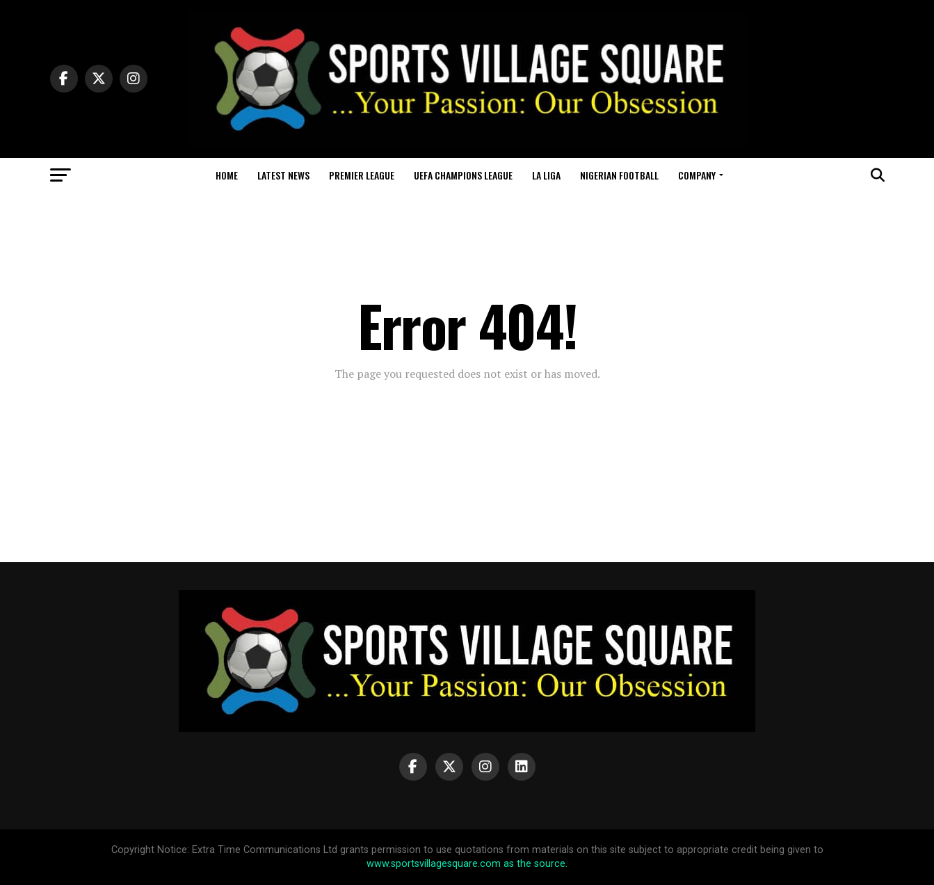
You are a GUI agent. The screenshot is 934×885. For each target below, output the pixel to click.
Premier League (361, 175)
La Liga (546, 175)
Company (697, 175)
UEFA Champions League (463, 175)
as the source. (534, 864)
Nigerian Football (619, 175)
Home (227, 175)
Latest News (283, 175)
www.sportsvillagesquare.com (434, 864)
